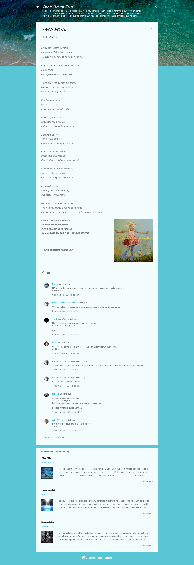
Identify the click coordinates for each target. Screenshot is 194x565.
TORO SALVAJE (59, 319)
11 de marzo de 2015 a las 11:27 (67, 412)
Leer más (148, 481)
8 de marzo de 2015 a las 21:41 (66, 311)
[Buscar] (156, 7)
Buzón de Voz (47, 522)
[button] (151, 28)
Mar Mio (46, 458)
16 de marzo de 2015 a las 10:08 (67, 430)
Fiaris (54, 342)
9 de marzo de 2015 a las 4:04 (65, 334)
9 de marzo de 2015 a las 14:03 (66, 353)
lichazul (55, 394)
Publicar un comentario (54, 437)
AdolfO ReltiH (58, 420)
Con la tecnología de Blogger (97, 558)
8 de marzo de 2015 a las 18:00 (66, 295)
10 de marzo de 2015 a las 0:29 (66, 386)
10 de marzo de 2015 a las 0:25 (66, 369)
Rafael (55, 284)
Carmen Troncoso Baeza (58, 6)
